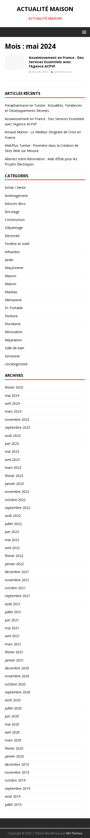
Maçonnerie (14, 267)
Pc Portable (14, 308)
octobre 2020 (15, 684)
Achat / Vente (15, 187)
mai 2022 (12, 540)
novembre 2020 (17, 676)
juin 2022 (12, 531)
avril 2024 (12, 403)
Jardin (9, 259)
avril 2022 (12, 547)
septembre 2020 (17, 692)
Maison (10, 276)
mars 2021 (13, 644)
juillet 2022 (13, 523)
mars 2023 (13, 467)
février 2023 (14, 475)
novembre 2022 (17, 491)
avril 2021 (12, 636)
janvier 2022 (14, 564)
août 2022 (13, 515)
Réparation (13, 340)
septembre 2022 (17, 507)
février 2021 (14, 652)
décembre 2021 (17, 571)
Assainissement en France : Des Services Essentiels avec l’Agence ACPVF (56, 61)
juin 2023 (12, 443)
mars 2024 (13, 411)
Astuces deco (15, 203)
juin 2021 (12, 620)
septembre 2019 (17, 788)
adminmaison (63, 71)
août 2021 (13, 604)
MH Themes (74, 833)
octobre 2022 (15, 499)
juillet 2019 (13, 804)
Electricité (12, 235)
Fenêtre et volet (17, 243)
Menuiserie (13, 300)
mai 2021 (12, 628)
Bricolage (12, 211)
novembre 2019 (17, 772)
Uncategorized (16, 364)
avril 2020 (12, 732)
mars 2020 (13, 740)
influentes (12, 252)
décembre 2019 (17, 764)
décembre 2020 (17, 668)
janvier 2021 (14, 660)
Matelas (11, 292)
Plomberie (13, 324)
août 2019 (13, 796)
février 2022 (14, 555)
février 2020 (14, 748)
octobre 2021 (15, 588)
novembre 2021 (17, 580)
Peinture (11, 316)
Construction (15, 219)
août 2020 (13, 700)
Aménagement (16, 195)
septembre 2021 (17, 595)
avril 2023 (12, 459)
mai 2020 (12, 724)
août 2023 (13, 435)
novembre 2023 (17, 419)
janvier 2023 (14, 483)
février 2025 (14, 387)
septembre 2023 (17, 427)
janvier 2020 (14, 756)
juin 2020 (12, 716)
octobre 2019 (15, 780)
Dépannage (14, 227)
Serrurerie (12, 356)
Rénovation (14, 332)
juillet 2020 (13, 708)
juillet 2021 (13, 612)
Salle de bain (14, 348)
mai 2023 (12, 451)
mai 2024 (12, 395)
